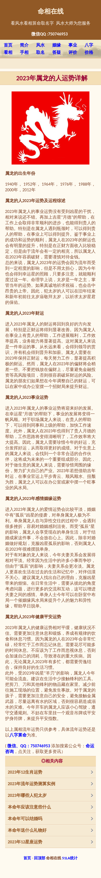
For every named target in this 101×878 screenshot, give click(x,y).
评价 (72, 52)
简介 (24, 45)
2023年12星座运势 (25, 841)
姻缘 (56, 45)
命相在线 (51, 11)
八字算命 (18, 735)
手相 (24, 52)
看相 (8, 52)
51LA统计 (70, 858)
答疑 (56, 52)
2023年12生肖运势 (25, 772)
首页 (8, 45)
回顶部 (39, 858)
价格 (89, 52)
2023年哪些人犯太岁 (27, 795)
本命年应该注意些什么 (29, 807)
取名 (40, 52)
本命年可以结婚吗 (25, 818)
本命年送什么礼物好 (27, 830)
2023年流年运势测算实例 (31, 783)
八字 (89, 45)
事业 (72, 45)
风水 (40, 45)
